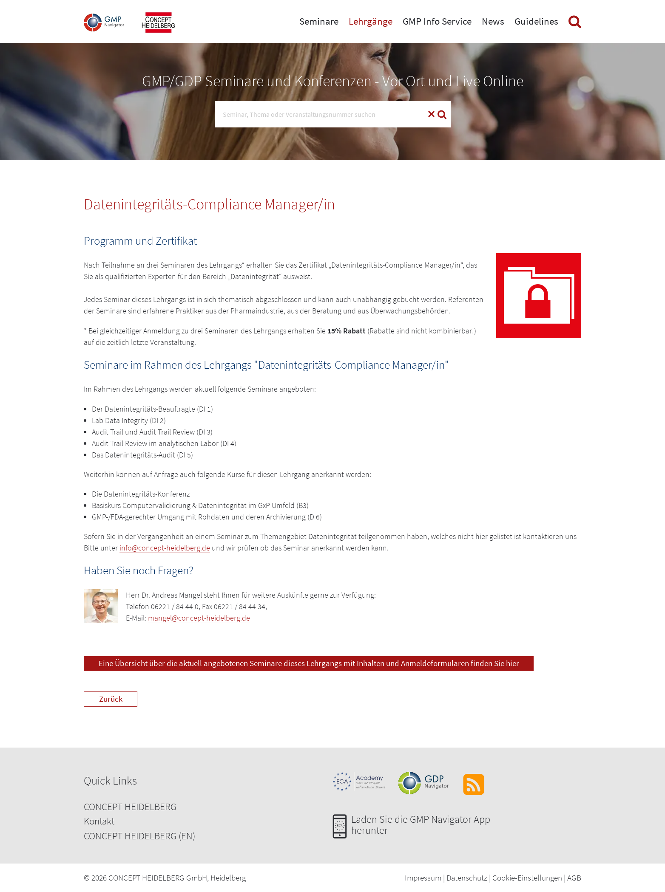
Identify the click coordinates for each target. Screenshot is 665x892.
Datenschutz (466, 877)
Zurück (110, 699)
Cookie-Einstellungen (527, 877)
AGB (574, 877)
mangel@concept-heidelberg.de (199, 618)
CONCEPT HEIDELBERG (130, 806)
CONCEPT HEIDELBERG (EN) (139, 836)
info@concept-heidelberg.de (164, 548)
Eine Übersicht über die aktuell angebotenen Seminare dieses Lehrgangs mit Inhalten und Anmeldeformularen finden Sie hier (309, 663)
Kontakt (99, 821)
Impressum (423, 877)
